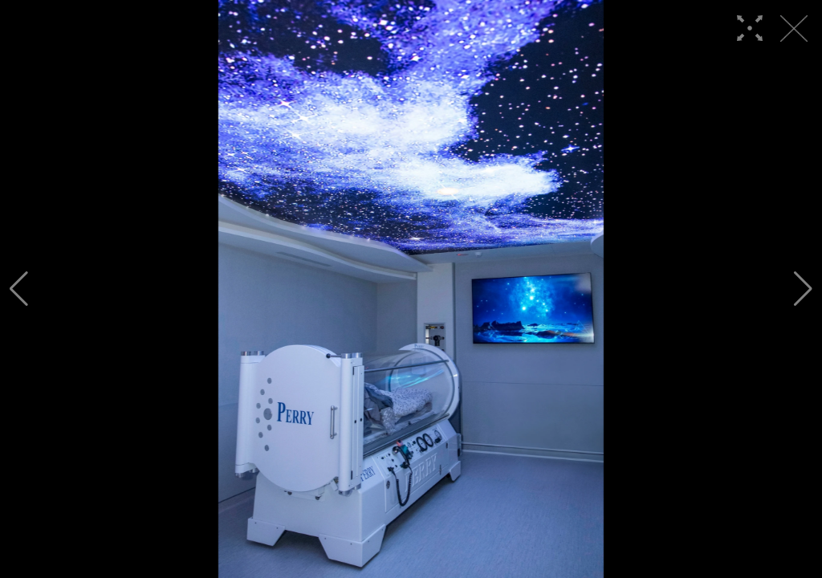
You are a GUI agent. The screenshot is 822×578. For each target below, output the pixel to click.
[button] (19, 289)
